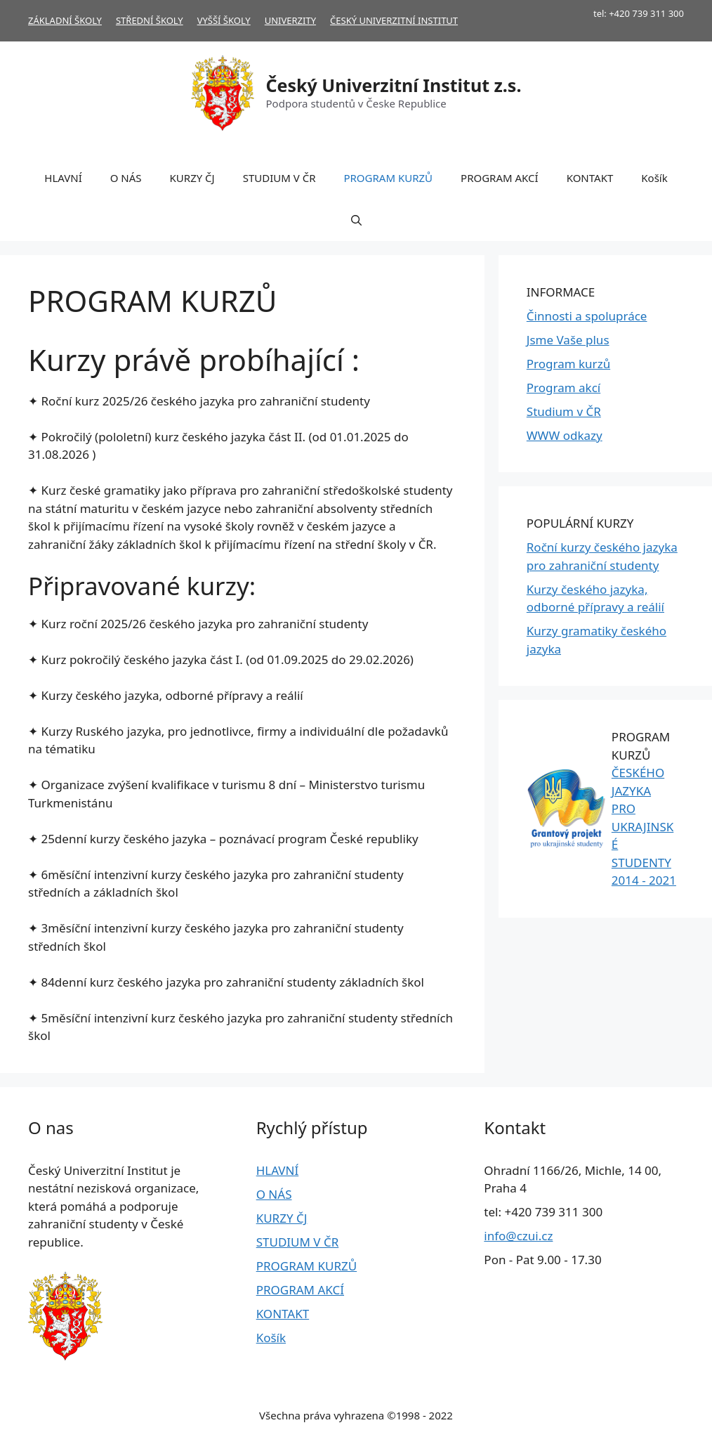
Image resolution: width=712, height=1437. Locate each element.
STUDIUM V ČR (279, 178)
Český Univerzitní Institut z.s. (394, 85)
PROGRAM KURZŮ (388, 178)
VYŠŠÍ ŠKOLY (224, 20)
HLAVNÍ (62, 178)
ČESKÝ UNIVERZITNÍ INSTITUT (394, 20)
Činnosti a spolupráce (587, 316)
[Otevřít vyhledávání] (356, 220)
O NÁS (126, 178)
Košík (654, 178)
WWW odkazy (564, 435)
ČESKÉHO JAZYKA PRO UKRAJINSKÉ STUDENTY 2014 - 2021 (644, 826)
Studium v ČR (564, 411)
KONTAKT (590, 178)
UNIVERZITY (290, 20)
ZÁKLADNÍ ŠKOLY (65, 20)
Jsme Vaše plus (568, 340)
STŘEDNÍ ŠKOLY (149, 20)
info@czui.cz (518, 1236)
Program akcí (563, 387)
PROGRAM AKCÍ (500, 178)
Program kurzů (568, 364)
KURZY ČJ (192, 178)
